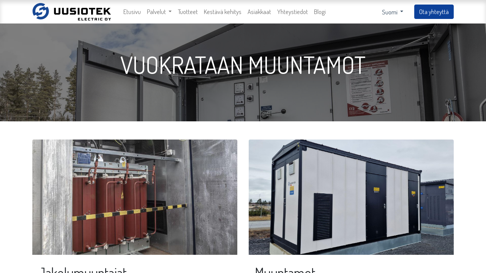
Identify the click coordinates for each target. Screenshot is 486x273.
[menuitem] (132, 12)
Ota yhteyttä (434, 12)
